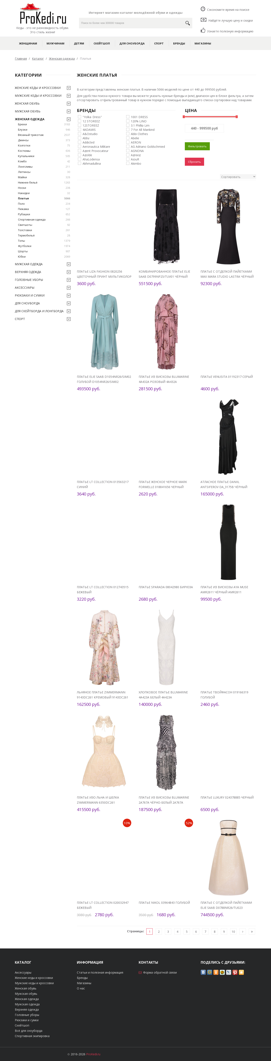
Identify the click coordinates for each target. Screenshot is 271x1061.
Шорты (44, 251)
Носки (44, 187)
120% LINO (139, 121)
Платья (44, 198)
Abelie (135, 137)
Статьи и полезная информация (100, 972)
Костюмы (44, 150)
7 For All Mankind (143, 129)
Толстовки (44, 230)
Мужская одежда (29, 264)
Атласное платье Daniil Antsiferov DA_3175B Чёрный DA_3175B (223, 487)
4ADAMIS (89, 129)
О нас (81, 988)
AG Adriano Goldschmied (148, 146)
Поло (44, 203)
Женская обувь (27, 103)
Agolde (87, 154)
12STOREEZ (91, 125)
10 (233, 932)
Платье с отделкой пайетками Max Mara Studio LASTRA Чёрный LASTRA (227, 276)
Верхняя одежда (28, 271)
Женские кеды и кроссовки (38, 87)
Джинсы (44, 140)
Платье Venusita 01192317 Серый (226, 377)
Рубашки (44, 214)
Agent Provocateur (95, 150)
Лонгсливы (44, 166)
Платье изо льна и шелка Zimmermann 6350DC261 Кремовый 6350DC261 (98, 802)
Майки (44, 177)
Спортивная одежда (44, 219)
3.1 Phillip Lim (140, 125)
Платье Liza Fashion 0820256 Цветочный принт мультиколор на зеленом (104, 276)
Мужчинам (55, 43)
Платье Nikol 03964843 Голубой (164, 903)
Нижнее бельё (44, 182)
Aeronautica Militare (96, 146)
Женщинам (28, 43)
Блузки (44, 129)
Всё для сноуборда (28, 1031)
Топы (44, 240)
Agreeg (136, 154)
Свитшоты (44, 224)
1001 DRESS (139, 116)
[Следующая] (242, 932)
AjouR (135, 159)
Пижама (44, 209)
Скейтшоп (102, 43)
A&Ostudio (90, 133)
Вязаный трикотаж (44, 135)
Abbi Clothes (139, 133)
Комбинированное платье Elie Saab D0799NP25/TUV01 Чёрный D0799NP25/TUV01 (164, 276)
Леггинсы (44, 172)
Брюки (44, 124)
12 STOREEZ (91, 121)
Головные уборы (29, 279)
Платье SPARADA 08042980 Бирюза (166, 587)
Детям (79, 43)
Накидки (44, 193)
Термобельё (44, 235)
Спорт (159, 43)
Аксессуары (24, 287)
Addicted (88, 142)
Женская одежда (29, 119)
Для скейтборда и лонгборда (39, 311)
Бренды (179, 43)
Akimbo (136, 163)
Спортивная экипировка (32, 1036)
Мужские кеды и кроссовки (38, 95)
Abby (86, 137)
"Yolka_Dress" (92, 116)
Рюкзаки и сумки (29, 295)
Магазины (203, 43)
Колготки (44, 145)
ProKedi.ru (93, 1054)
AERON (136, 142)
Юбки (44, 256)
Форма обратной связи (160, 972)
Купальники (44, 156)
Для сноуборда (132, 43)
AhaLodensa (91, 159)
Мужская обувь (27, 111)
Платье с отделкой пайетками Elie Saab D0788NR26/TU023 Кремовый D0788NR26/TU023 (226, 908)
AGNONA (137, 150)
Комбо (44, 161)
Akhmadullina (92, 163)
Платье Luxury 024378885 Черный (227, 797)
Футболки (44, 246)
